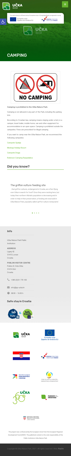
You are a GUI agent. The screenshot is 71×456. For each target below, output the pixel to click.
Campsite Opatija (14, 143)
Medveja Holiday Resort (16, 148)
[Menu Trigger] (65, 4)
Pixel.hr (61, 449)
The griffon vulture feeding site (28, 188)
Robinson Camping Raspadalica (20, 158)
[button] (3, 22)
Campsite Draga (13, 153)
